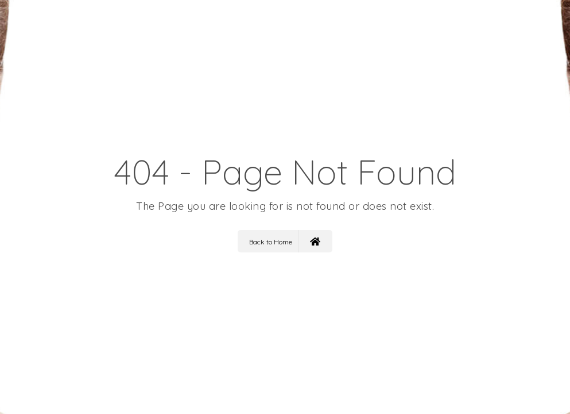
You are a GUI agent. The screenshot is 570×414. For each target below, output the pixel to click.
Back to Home (284, 241)
